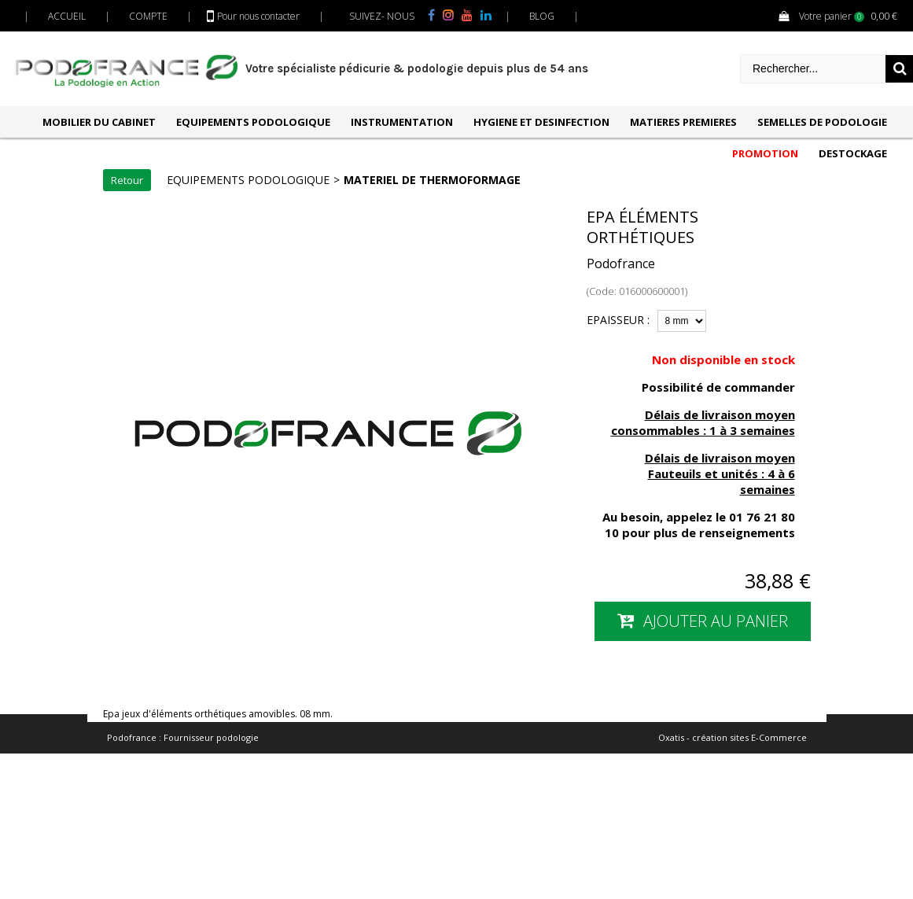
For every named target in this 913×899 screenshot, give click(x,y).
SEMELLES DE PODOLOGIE (822, 122)
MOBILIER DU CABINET (99, 122)
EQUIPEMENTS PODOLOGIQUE (253, 122)
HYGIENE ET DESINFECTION (541, 122)
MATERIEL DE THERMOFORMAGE (432, 179)
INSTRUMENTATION (402, 122)
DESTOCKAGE (853, 153)
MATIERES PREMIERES (683, 122)
